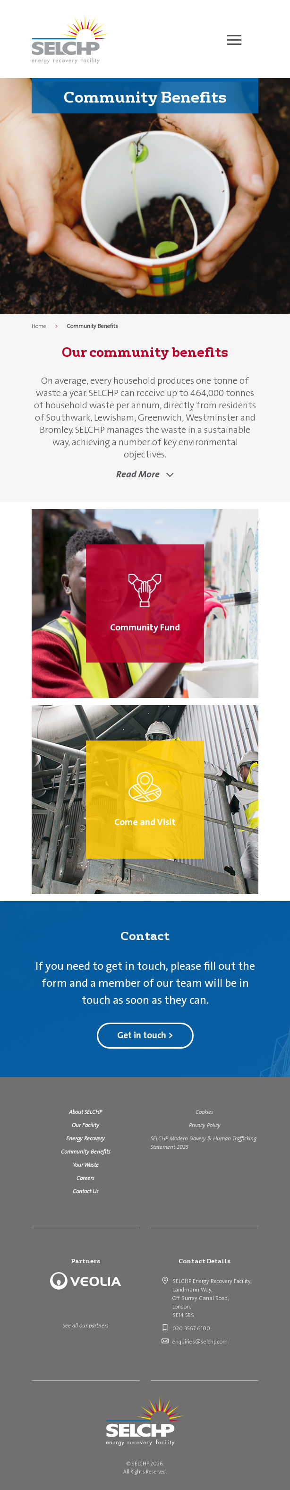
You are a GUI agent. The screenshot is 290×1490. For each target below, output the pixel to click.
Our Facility (85, 1125)
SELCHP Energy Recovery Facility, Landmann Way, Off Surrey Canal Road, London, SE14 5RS (211, 1298)
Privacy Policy (205, 1125)
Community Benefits (86, 1151)
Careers (85, 1178)
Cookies (204, 1112)
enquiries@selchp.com (200, 1341)
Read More (139, 474)
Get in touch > (145, 1035)
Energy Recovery (85, 1138)
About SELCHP (85, 1112)
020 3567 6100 (191, 1328)
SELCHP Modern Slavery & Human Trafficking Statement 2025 (203, 1143)
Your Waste (86, 1165)
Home (39, 326)
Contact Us (86, 1191)
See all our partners (86, 1325)
